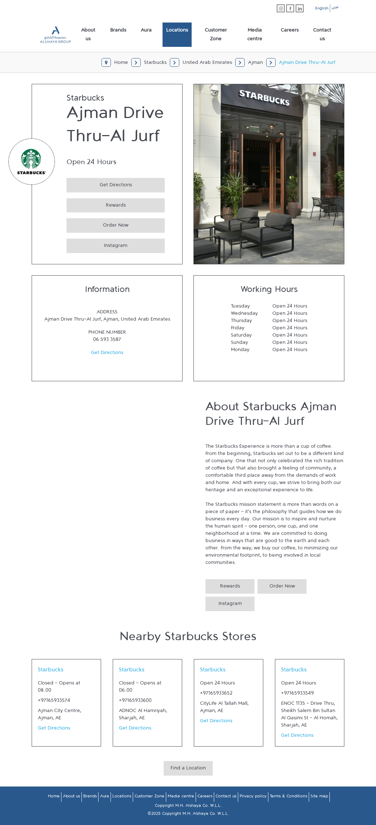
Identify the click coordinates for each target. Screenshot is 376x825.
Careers (204, 797)
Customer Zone (149, 797)
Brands (90, 797)
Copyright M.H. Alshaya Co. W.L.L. (188, 807)
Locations (121, 797)
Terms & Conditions (288, 797)
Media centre (181, 797)
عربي (335, 8)
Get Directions (99, 184)
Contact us (226, 797)
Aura (104, 797)
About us (71, 797)
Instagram (97, 245)
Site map (319, 797)
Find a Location (188, 769)
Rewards (96, 204)
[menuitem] (88, 35)
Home (54, 797)
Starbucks (50, 671)
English (321, 9)
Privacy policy (253, 797)
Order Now (97, 224)
